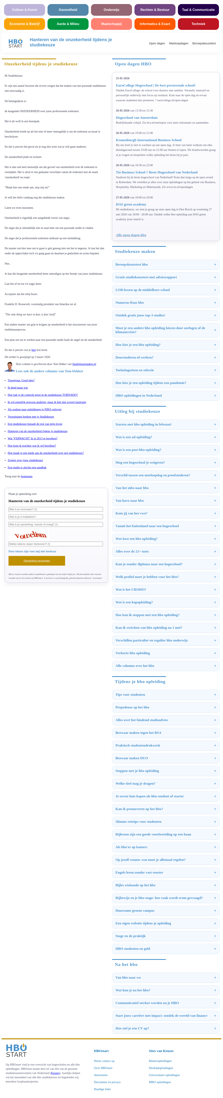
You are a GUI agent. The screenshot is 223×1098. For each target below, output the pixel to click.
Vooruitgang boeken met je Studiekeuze (31, 416)
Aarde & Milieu (68, 24)
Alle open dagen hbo (131, 235)
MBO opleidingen (160, 1082)
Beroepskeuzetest (204, 43)
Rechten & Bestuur (154, 9)
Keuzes (55, 1073)
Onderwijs (111, 9)
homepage (27, 476)
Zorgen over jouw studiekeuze (25, 460)
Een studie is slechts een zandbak (27, 467)
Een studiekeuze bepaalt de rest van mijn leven (35, 423)
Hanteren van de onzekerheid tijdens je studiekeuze (38, 431)
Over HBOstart (103, 1068)
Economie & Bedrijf (25, 24)
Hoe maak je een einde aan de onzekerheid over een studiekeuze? (46, 453)
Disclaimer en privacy (107, 1082)
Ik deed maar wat (18, 387)
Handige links (102, 1089)
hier (34, 349)
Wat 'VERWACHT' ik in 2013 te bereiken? (32, 438)
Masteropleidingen (160, 1061)
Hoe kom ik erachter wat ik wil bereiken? (32, 445)
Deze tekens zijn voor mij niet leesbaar (32, 551)
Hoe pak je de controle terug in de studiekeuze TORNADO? (43, 394)
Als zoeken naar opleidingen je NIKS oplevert (34, 409)
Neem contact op (104, 1061)
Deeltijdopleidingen (161, 1068)
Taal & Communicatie (198, 9)
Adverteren (101, 1075)
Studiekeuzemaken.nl (84, 364)
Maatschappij (111, 24)
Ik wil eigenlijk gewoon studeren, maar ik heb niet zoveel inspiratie (47, 402)
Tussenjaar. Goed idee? (21, 380)
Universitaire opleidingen (164, 1075)
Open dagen (157, 43)
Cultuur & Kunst (24, 9)
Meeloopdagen (178, 43)
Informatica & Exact (155, 24)
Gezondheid (68, 9)
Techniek (198, 24)
